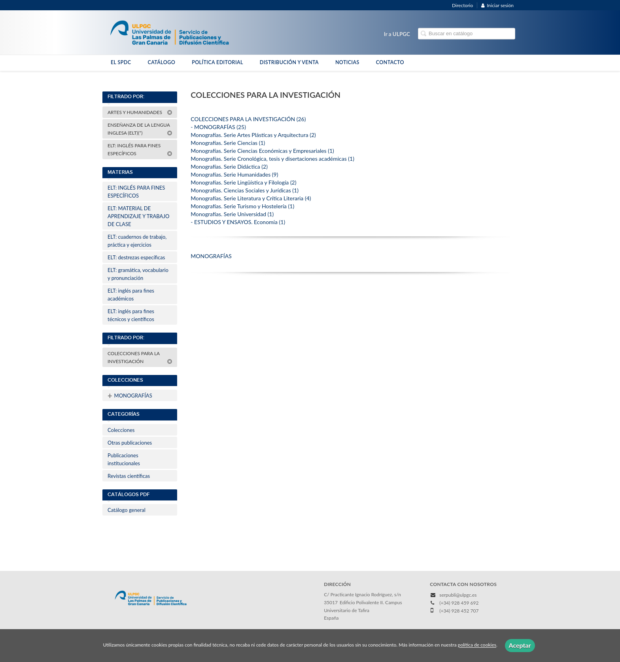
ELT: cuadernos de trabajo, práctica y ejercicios (137, 241)
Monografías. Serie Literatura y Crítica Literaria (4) (251, 198)
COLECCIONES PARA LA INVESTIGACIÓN (140, 357)
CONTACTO (390, 62)
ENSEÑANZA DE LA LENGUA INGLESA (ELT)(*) (140, 129)
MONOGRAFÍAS (130, 395)
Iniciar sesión (497, 5)
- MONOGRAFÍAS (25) (218, 127)
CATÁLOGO (161, 62)
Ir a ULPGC (397, 34)
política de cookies (477, 645)
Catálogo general (127, 510)
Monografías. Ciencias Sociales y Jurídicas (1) (245, 190)
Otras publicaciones (130, 442)
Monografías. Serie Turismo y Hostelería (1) (242, 206)
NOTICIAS (347, 62)
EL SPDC (121, 62)
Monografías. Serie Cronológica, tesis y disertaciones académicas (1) (272, 158)
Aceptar (520, 645)
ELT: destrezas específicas (136, 257)
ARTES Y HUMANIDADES (140, 112)
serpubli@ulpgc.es (457, 595)
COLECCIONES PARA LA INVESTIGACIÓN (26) (248, 119)
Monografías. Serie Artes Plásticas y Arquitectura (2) (253, 134)
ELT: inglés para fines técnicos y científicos (131, 315)
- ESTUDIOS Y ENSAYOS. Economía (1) (238, 222)
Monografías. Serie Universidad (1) (232, 214)
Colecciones (121, 430)
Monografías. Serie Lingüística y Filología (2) (243, 182)
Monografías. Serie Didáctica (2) (229, 166)
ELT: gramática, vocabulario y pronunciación (138, 274)
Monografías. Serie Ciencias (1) (228, 142)
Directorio (462, 5)
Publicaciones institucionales (124, 459)
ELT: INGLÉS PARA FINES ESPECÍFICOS (140, 149)
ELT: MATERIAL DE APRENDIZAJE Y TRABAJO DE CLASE (138, 216)
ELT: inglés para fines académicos (131, 294)
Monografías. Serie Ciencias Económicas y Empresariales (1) (262, 150)
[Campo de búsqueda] (466, 34)
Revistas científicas (129, 476)
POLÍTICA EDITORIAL (217, 62)
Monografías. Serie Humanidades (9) (234, 174)
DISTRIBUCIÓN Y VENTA (289, 62)
